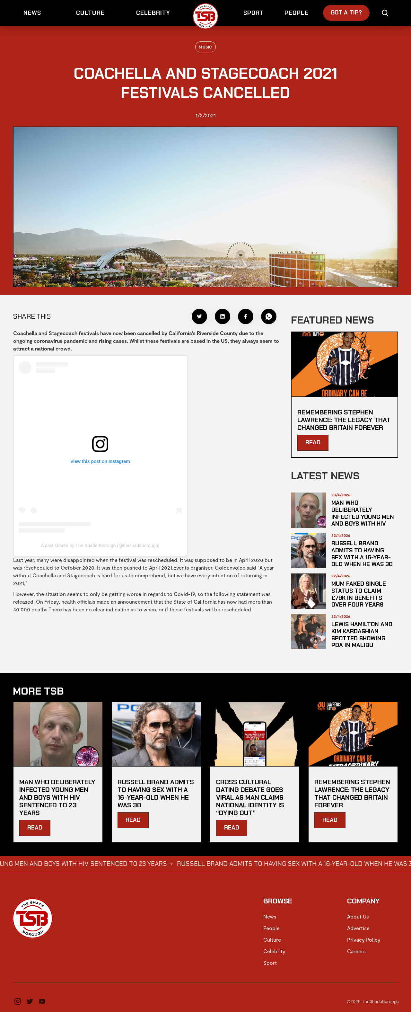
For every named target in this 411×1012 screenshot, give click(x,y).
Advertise (358, 928)
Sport (270, 963)
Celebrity (274, 951)
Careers (356, 951)
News (269, 916)
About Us (358, 916)
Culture (272, 940)
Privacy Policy (363, 940)
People (271, 928)
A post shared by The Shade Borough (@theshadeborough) (100, 545)
